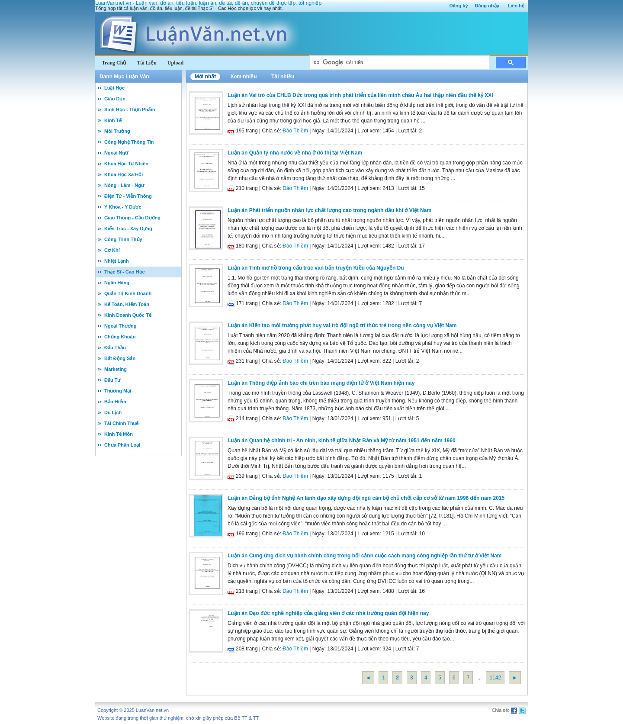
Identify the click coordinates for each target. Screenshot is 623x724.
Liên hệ (516, 5)
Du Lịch (113, 412)
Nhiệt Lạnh (116, 261)
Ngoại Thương (120, 325)
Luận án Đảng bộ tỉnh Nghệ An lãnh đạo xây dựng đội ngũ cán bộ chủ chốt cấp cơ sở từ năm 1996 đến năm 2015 (366, 498)
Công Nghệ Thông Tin (129, 142)
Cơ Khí (112, 250)
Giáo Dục (114, 98)
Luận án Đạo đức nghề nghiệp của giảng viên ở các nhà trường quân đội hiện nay (328, 613)
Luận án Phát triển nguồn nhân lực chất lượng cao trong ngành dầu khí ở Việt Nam (329, 210)
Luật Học (114, 87)
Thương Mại (117, 390)
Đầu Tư (112, 380)
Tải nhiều (282, 77)
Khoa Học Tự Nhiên (126, 163)
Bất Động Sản (119, 358)
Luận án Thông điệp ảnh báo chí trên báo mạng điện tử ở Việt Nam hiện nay (321, 383)
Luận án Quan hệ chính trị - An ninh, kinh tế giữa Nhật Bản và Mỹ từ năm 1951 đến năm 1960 (342, 441)
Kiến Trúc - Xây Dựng (128, 228)
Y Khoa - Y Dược (122, 206)
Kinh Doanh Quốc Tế (127, 315)
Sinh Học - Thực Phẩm (129, 109)
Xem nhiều (244, 77)
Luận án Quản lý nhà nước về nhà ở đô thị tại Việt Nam (295, 153)
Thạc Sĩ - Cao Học (124, 271)
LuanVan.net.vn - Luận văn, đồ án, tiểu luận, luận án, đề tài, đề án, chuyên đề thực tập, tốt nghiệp (208, 3)
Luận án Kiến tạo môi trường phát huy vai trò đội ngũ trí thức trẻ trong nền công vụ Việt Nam (342, 325)
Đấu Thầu (115, 347)
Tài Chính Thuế (121, 423)
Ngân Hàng (116, 282)
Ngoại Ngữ (116, 152)
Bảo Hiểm (115, 401)
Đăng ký (459, 5)
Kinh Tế (113, 120)
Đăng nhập (487, 5)
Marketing (115, 369)
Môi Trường (117, 131)
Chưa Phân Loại (122, 444)
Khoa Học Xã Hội (123, 174)
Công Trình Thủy (123, 239)
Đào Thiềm (295, 131)
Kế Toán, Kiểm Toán (126, 304)
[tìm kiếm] (399, 62)
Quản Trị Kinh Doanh (127, 293)
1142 (495, 678)
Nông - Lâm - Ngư (124, 185)
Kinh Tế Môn (118, 434)
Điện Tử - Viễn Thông (128, 196)
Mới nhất (205, 77)
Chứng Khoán (119, 336)
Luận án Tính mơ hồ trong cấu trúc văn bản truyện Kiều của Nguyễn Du (316, 268)
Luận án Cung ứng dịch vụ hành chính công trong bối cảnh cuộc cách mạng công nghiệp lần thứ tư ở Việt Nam (364, 556)
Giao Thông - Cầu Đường (132, 217)
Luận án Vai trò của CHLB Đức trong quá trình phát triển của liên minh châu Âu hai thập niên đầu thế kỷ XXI (360, 95)
